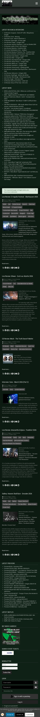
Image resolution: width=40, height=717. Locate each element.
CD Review (6, 346)
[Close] (35, 189)
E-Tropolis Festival (17, 207)
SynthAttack (13, 216)
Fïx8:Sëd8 (5, 216)
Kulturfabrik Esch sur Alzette (25, 283)
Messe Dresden (32, 504)
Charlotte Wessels (7, 440)
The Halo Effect (22, 504)
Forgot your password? (11, 706)
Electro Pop (14, 349)
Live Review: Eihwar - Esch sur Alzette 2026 (17, 276)
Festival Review (16, 204)
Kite (31, 210)
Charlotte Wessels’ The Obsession (12, 443)
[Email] (10, 668)
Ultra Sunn (31, 216)
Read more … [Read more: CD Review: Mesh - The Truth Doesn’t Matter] (6, 369)
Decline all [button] (19, 715)
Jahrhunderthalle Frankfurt (21, 440)
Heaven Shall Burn (23, 501)
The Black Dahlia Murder (9, 504)
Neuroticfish (14, 213)
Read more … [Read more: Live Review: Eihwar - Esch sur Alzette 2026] (6, 326)
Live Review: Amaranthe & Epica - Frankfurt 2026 (19, 430)
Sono (11, 389)
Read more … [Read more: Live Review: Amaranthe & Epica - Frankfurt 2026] (6, 481)
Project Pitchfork (23, 210)
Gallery (14, 501)
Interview (5, 389)
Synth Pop (31, 346)
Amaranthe (30, 437)
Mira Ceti (10, 286)
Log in (20, 702)
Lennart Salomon (19, 389)
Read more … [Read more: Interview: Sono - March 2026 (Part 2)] (6, 417)
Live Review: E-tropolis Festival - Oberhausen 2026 (20, 197)
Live (9, 204)
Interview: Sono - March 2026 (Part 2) (15, 382)
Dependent (6, 349)
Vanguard (22, 213)
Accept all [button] (10, 715)
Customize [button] (29, 715)
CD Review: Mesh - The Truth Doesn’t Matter (17, 339)
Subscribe (6, 672)
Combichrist (6, 213)
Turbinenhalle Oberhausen (10, 210)
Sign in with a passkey (20, 696)
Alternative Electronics (25, 349)
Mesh (12, 346)
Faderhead (32, 204)
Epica (24, 437)
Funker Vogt (30, 213)
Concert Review (7, 283)
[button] (3, 268)
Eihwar (4, 286)
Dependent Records (21, 346)
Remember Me (8, 691)
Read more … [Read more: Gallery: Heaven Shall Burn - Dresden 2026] (6, 550)
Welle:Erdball (6, 207)
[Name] (10, 665)
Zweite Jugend (22, 216)
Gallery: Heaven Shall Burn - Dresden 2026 (17, 494)
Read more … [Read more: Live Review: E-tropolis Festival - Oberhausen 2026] (6, 263)
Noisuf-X (24, 204)
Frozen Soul (6, 507)
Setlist (4, 204)
